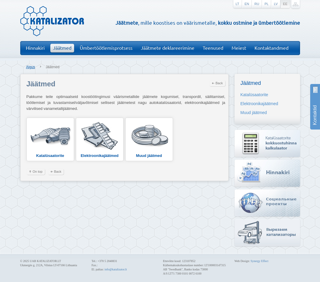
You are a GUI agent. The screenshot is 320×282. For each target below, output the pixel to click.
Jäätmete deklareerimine (167, 48)
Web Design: (243, 261)
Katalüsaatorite (50, 139)
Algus (30, 67)
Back (219, 83)
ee (285, 4)
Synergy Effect (260, 261)
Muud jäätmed (149, 139)
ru (257, 4)
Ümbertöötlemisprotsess (106, 48)
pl (267, 4)
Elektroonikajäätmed (99, 139)
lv (276, 4)
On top (38, 171)
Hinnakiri (35, 48)
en (247, 4)
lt (237, 4)
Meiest (239, 48)
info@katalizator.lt (115, 269)
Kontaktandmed (271, 48)
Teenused (213, 48)
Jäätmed (62, 48)
